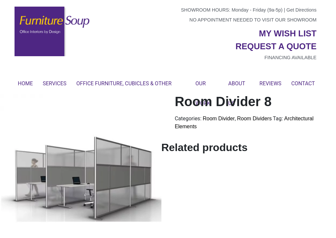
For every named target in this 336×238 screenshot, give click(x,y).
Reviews (270, 83)
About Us (236, 87)
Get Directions (301, 10)
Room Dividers (254, 118)
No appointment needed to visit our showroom (253, 19)
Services (54, 83)
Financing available (290, 57)
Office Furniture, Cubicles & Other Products (123, 87)
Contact (303, 83)
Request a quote (276, 46)
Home (25, 83)
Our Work (202, 87)
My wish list (288, 33)
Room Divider (219, 118)
